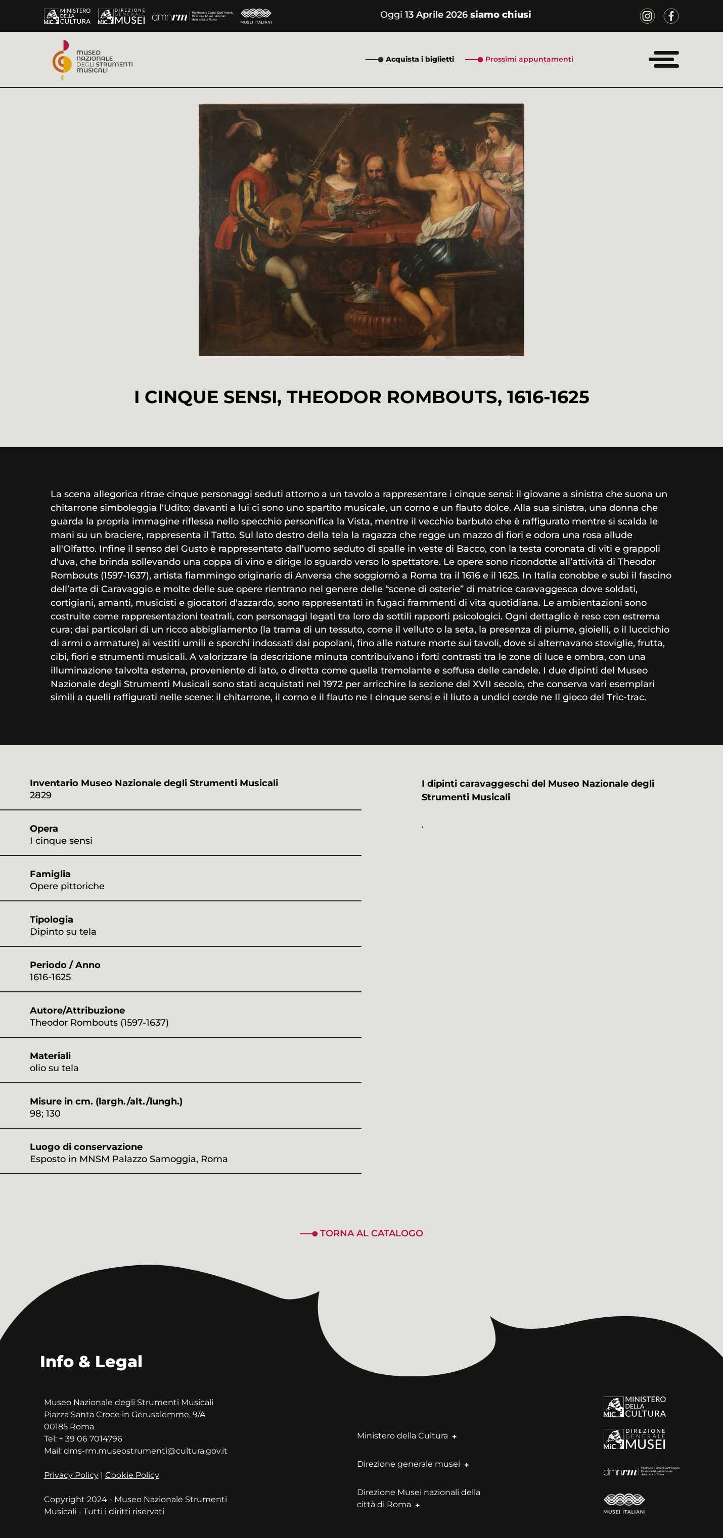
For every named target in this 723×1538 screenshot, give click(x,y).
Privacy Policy (71, 1475)
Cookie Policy (132, 1475)
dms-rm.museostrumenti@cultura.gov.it (146, 1451)
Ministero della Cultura (407, 1435)
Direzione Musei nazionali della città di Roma (418, 1498)
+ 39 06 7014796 (90, 1439)
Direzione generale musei (413, 1464)
